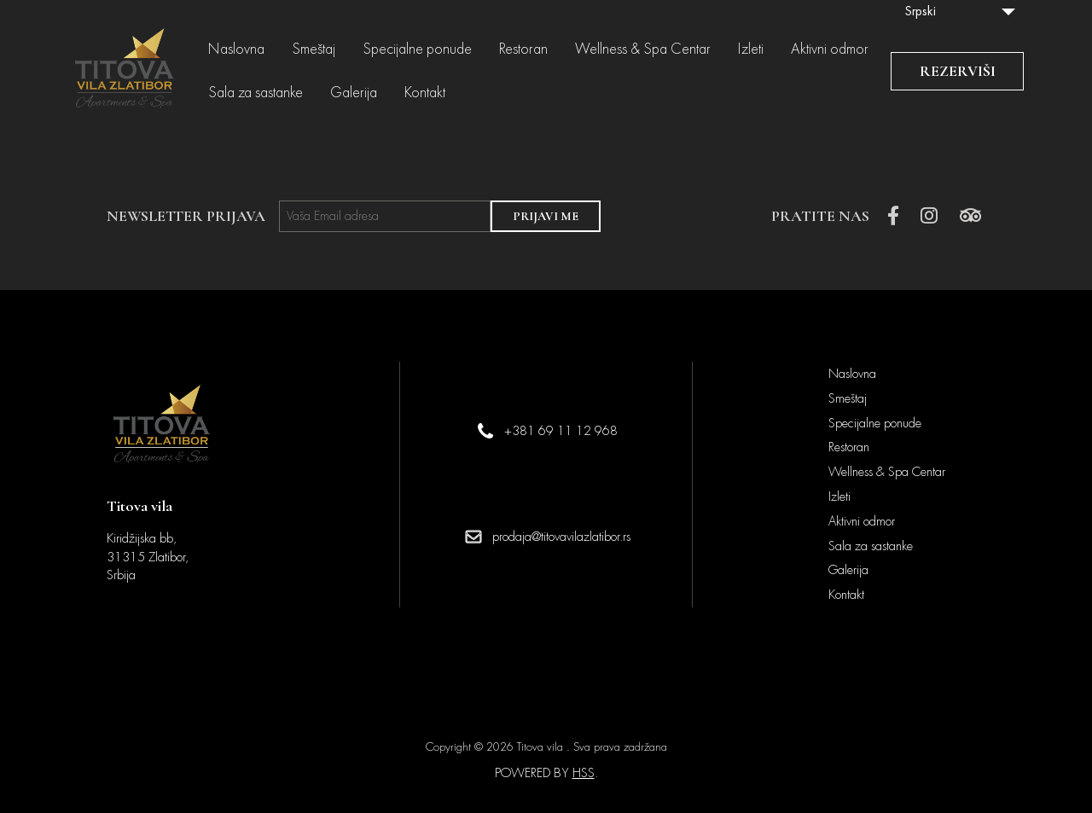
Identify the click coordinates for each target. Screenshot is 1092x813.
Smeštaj (313, 49)
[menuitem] (960, 11)
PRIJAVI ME (545, 216)
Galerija (353, 93)
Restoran (523, 49)
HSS (583, 773)
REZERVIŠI (958, 70)
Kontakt (424, 93)
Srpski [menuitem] (920, 11)
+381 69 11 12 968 (561, 430)
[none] (960, 11)
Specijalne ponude (417, 49)
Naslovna (236, 49)
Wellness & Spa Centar (643, 49)
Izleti (751, 49)
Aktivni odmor (829, 49)
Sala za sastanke (255, 93)
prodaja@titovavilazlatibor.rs (561, 536)
